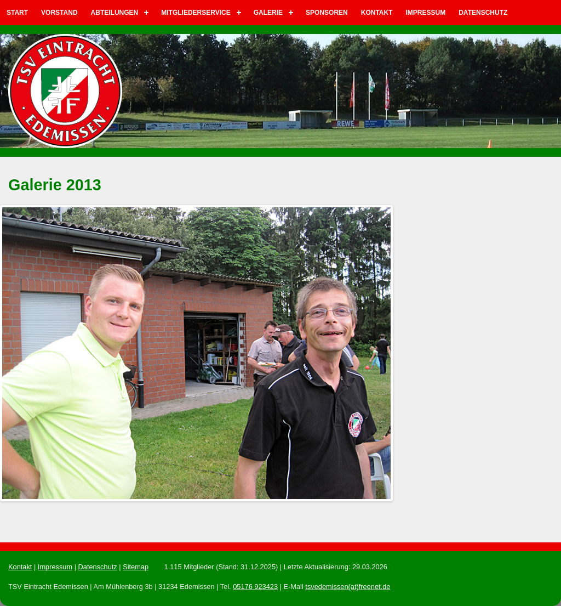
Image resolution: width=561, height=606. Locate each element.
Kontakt (377, 12)
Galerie (268, 12)
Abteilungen (115, 12)
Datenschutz (483, 12)
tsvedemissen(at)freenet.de (347, 586)
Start (17, 12)
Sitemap (135, 567)
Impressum (426, 12)
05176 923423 (255, 586)
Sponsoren (327, 12)
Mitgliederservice (195, 12)
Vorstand (59, 12)
